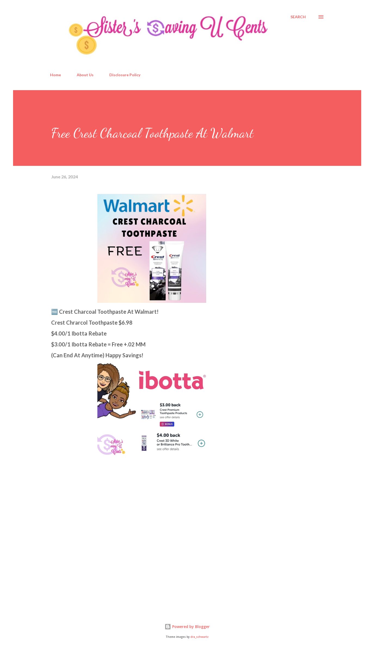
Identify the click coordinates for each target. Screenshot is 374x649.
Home (55, 74)
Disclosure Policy (124, 74)
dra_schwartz (199, 637)
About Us (85, 74)
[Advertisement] (92, 544)
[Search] (298, 17)
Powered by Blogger (187, 626)
